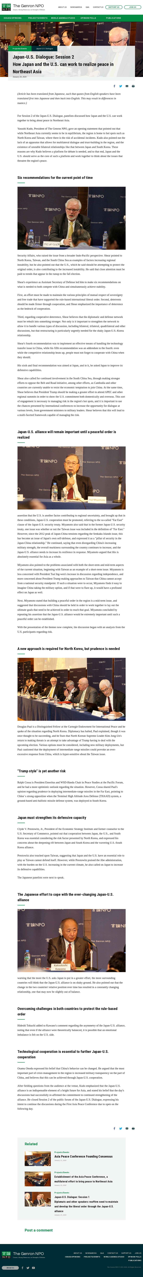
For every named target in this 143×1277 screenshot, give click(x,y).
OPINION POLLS (88, 18)
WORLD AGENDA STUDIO (63, 18)
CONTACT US (98, 7)
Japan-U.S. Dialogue (45, 48)
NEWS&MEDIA (76, 7)
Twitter (120, 86)
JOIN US (132, 7)
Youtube (33, 1268)
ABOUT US (62, 7)
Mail (127, 86)
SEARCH (130, 18)
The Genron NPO (31, 7)
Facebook (114, 86)
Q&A (87, 7)
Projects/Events (20, 48)
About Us (10, 1268)
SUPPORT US (113, 7)
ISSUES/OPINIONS (13, 18)
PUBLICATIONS (113, 18)
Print (133, 86)
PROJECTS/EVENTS (38, 18)
